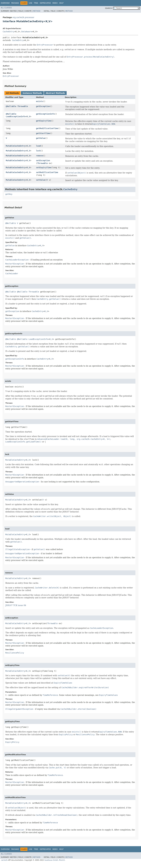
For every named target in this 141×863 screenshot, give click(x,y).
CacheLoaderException (17, 260)
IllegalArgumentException (19, 709)
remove (39, 156)
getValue (40, 138)
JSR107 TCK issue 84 (15, 605)
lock (38, 151)
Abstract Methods (55, 93)
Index (55, 3)
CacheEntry (8, 31)
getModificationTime (47, 128)
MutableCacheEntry (15, 146)
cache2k (4, 860)
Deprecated (45, 3)
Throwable (22, 106)
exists (39, 101)
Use (30, 3)
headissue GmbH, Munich (54, 860)
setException (43, 160)
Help (61, 3)
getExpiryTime (43, 121)
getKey (8, 194)
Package (15, 3)
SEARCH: (108, 8)
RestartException (14, 264)
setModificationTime (47, 172)
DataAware (26, 31)
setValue (40, 180)
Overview (5, 3)
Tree (36, 3)
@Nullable (11, 106)
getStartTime (43, 133)
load (38, 146)
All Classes (6, 8)
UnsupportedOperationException (22, 482)
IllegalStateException (17, 549)
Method (36, 11)
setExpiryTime (43, 167)
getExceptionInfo (45, 114)
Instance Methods (32, 93)
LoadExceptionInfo (15, 116)
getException (43, 106)
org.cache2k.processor (23, 17)
